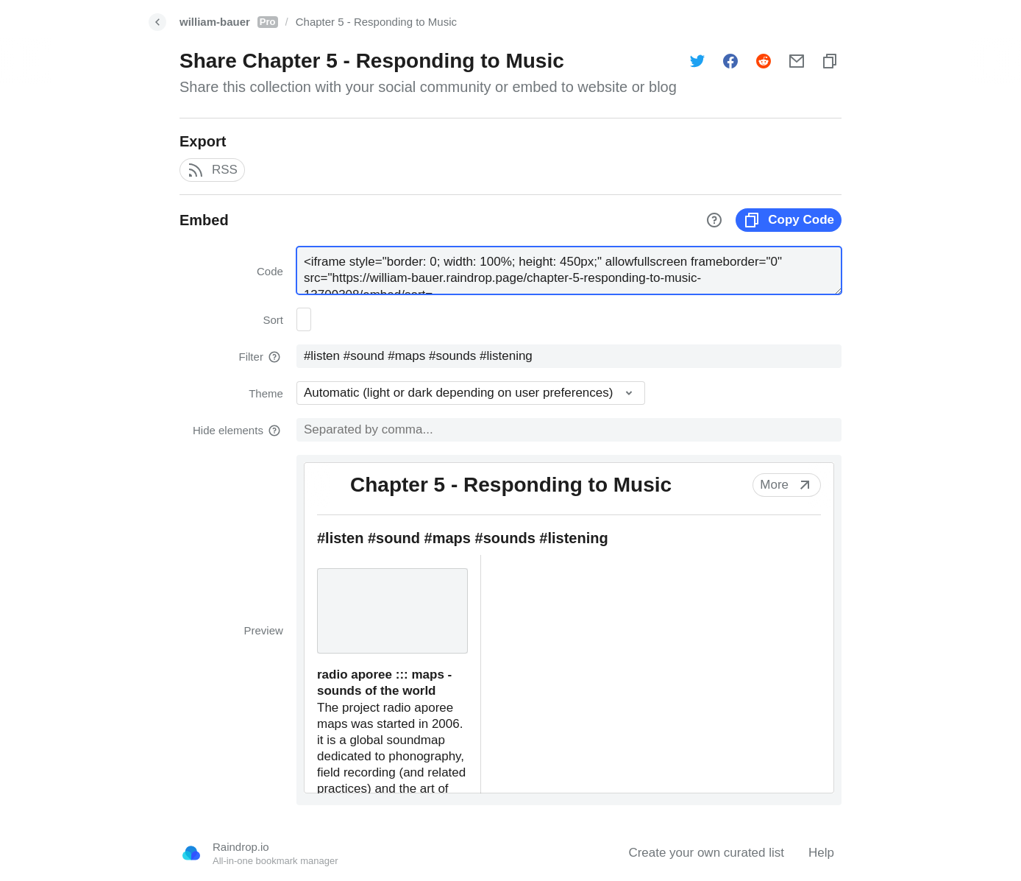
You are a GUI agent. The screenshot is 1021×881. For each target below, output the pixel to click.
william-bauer (228, 21)
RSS (212, 170)
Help (821, 853)
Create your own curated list (706, 853)
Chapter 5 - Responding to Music (376, 21)
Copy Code (788, 220)
